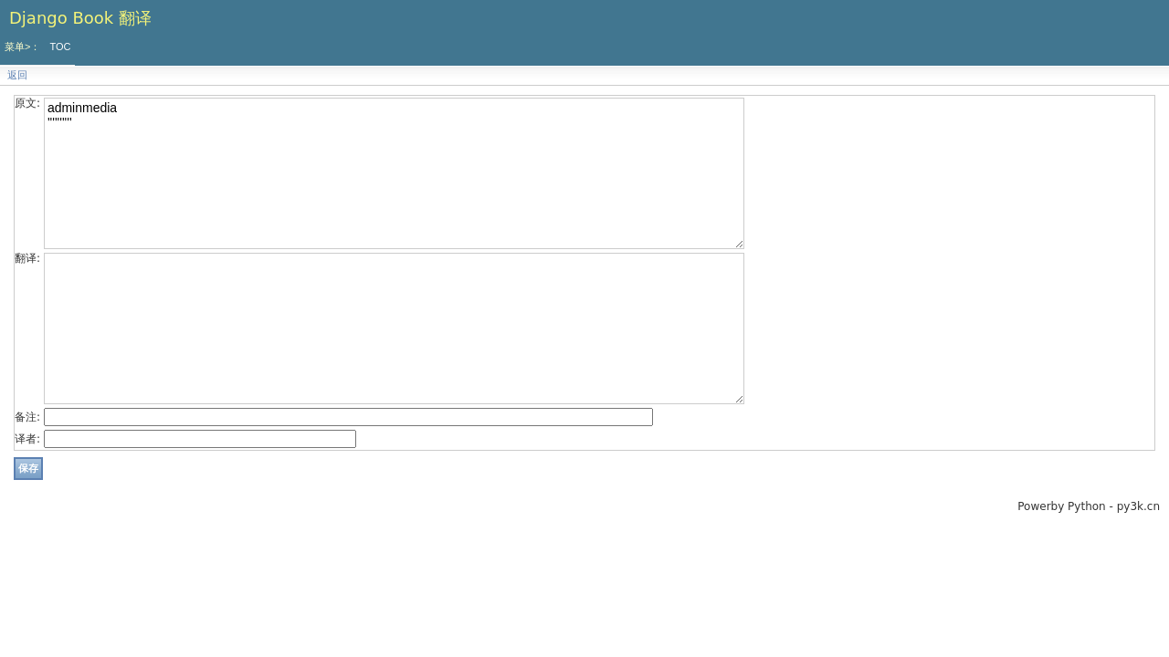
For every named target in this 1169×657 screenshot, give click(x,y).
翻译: (27, 258)
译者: (27, 439)
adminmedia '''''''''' (394, 173)
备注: (27, 417)
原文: (27, 103)
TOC (59, 46)
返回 (17, 75)
